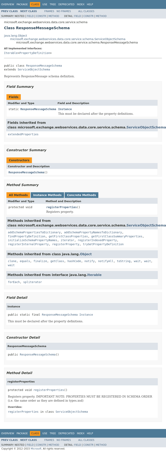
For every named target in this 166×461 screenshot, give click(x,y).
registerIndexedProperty (97, 240)
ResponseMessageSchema (44, 65)
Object (86, 254)
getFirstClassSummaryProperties (116, 236)
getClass (57, 261)
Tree (53, 4)
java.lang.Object (15, 35)
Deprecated (66, 4)
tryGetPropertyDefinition (103, 244)
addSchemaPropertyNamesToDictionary (93, 232)
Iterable (11, 53)
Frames (49, 11)
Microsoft (36, 448)
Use (44, 4)
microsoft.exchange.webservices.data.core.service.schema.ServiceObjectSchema (67, 39)
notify (89, 261)
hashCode (74, 261)
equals (25, 261)
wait (137, 261)
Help (90, 4)
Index (81, 4)
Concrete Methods (81, 195)
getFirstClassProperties (68, 236)
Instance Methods (47, 195)
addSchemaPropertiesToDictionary (34, 232)
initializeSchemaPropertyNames (32, 240)
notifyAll (105, 261)
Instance (65, 109)
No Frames (64, 11)
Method (53, 16)
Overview (7, 4)
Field (30, 16)
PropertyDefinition (34, 53)
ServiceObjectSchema (34, 69)
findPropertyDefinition (26, 236)
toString (123, 261)
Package (22, 4)
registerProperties (61, 207)
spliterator (32, 282)
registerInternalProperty (28, 244)
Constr (41, 16)
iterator (67, 240)
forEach (14, 282)
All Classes (86, 11)
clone (12, 261)
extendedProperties (23, 134)
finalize (40, 261)
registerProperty (65, 244)
